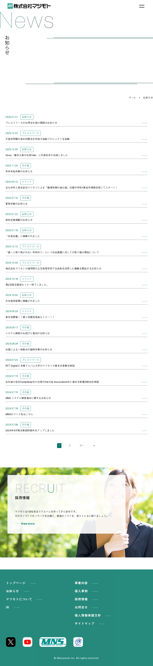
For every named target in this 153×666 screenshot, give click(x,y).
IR (13, 607)
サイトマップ (90, 623)
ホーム (132, 97)
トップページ (21, 583)
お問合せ (87, 607)
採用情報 (87, 599)
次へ (81, 445)
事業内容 (87, 583)
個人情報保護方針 (93, 615)
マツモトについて (24, 599)
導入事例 (87, 591)
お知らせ (18, 591)
